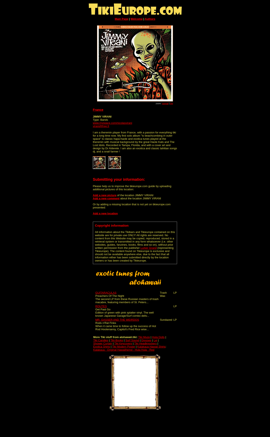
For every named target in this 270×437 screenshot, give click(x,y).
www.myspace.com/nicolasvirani (112, 123)
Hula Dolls (158, 337)
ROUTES (101, 306)
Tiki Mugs (144, 337)
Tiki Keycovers (123, 343)
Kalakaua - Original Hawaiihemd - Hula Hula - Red (123, 349)
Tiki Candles (100, 340)
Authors (150, 19)
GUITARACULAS (105, 292)
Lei (155, 340)
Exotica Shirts (101, 346)
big (171, 103)
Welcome (137, 19)
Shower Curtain (102, 343)
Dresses (146, 340)
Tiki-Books (116, 340)
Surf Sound (132, 340)
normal (165, 103)
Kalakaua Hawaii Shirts (151, 346)
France (98, 109)
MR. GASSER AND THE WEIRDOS (117, 319)
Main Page (121, 19)
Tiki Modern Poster (123, 346)
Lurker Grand (148, 247)
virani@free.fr (101, 126)
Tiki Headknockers (145, 343)
